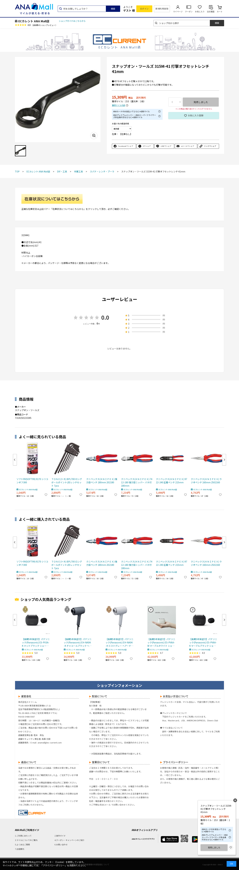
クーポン (189, 11)
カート (220, 11)
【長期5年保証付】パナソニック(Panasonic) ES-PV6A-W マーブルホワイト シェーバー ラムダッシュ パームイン (161, 642)
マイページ (178, 11)
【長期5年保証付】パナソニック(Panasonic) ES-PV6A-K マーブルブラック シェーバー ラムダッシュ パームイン (203, 642)
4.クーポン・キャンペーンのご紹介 (69, 840)
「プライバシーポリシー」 (53, 865)
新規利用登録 (161, 8)
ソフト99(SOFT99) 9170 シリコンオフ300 (32, 480)
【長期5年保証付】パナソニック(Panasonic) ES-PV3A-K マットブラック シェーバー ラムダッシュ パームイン (36, 642)
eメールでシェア (187, 146)
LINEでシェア (166, 146)
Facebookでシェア (125, 146)
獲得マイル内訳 (118, 105)
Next (224, 459)
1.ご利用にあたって (23, 835)
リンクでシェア (210, 146)
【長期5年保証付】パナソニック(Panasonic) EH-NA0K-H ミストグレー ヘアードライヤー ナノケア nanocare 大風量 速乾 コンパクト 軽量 (119, 642)
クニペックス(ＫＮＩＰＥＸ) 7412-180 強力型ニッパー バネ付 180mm (136, 482)
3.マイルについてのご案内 (26, 840)
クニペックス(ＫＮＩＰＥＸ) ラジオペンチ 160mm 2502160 (206, 480)
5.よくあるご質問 (22, 844)
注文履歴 (210, 11)
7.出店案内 (19, 849)
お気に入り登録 (195, 115)
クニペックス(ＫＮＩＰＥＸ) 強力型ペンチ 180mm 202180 (101, 480)
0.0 (105, 317)
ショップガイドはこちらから (72, 20)
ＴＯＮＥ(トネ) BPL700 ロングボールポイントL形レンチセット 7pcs (66, 482)
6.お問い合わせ (61, 844)
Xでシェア (147, 146)
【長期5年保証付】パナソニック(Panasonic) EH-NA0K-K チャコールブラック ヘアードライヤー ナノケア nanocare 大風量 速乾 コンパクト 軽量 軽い (78, 642)
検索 (113, 8)
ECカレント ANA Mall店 (33, 21)
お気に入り (199, 11)
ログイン (144, 8)
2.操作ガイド (60, 835)
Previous (15, 459)
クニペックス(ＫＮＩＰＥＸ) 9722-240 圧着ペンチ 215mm (171, 480)
